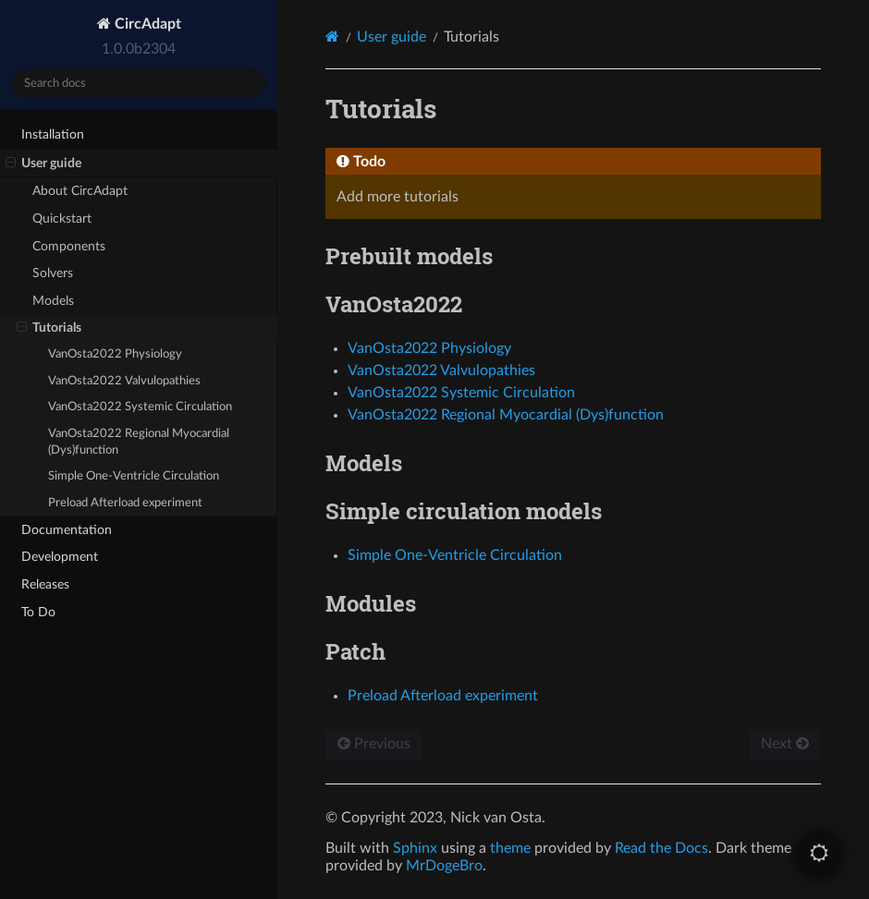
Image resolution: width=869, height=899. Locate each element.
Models (53, 301)
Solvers (52, 273)
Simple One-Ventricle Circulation (133, 476)
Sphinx (415, 848)
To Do (38, 612)
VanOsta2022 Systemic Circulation (140, 407)
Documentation (66, 530)
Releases (45, 584)
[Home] (332, 36)
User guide (43, 163)
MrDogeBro (444, 865)
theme (510, 848)
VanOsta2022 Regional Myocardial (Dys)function (138, 442)
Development (59, 557)
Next (785, 743)
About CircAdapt (80, 191)
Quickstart (62, 218)
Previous (373, 743)
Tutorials (49, 328)
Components (68, 246)
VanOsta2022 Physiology (115, 354)
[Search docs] (138, 83)
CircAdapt (146, 24)
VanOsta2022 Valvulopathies (124, 381)
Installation (52, 134)
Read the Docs (661, 848)
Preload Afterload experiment (125, 503)
